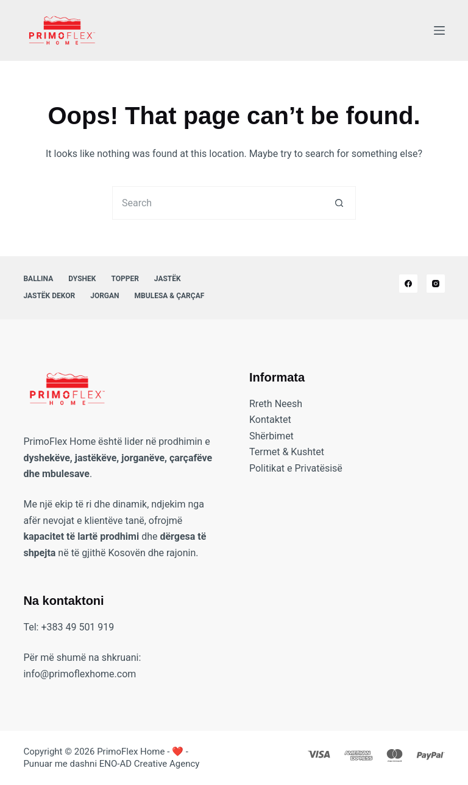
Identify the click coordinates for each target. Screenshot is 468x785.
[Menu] (439, 30)
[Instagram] (436, 283)
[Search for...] (217, 203)
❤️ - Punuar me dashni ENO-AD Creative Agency (111, 757)
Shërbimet (271, 436)
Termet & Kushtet (286, 452)
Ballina (38, 278)
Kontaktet (270, 419)
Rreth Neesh (275, 404)
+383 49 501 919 (77, 627)
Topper (124, 278)
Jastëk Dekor (49, 295)
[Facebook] (408, 283)
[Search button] (339, 203)
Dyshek (82, 278)
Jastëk (167, 278)
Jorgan (104, 295)
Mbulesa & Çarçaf (170, 295)
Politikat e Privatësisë (295, 468)
